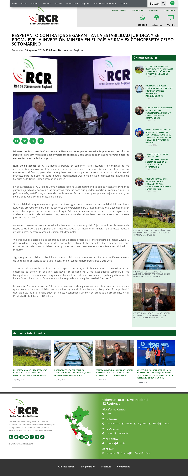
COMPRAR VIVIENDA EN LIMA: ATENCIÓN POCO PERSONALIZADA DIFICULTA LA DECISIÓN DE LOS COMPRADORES (159, 112)
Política (24, 3)
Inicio (14, 3)
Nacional (47, 3)
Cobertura (153, 10)
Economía (35, 3)
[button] (163, 3)
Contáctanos (169, 10)
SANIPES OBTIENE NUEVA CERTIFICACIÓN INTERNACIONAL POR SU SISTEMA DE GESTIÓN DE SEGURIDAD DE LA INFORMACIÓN (156, 160)
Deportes (124, 3)
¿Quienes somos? (118, 10)
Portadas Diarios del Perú (105, 3)
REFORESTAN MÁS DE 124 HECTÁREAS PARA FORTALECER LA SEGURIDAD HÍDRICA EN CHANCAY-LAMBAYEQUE (159, 70)
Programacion (137, 10)
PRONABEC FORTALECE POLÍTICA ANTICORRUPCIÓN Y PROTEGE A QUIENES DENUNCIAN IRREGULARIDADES (159, 90)
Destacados (65, 50)
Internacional (72, 3)
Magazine (86, 3)
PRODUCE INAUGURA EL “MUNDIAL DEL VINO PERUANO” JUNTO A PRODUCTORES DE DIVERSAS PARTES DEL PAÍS (158, 183)
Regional (58, 3)
